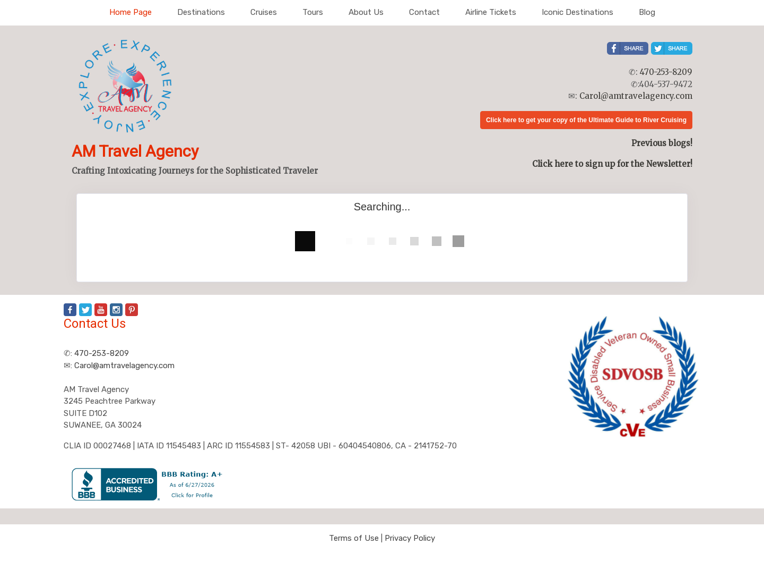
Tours (312, 12)
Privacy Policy (410, 538)
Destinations (201, 12)
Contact (424, 12)
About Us (366, 12)
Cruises (263, 12)
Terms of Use (354, 538)
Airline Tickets (490, 12)
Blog (647, 12)
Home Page (130, 12)
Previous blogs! (661, 143)
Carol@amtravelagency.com (635, 96)
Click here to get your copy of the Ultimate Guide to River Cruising (586, 120)
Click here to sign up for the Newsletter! (612, 164)
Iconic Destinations (577, 12)
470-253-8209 (666, 72)
